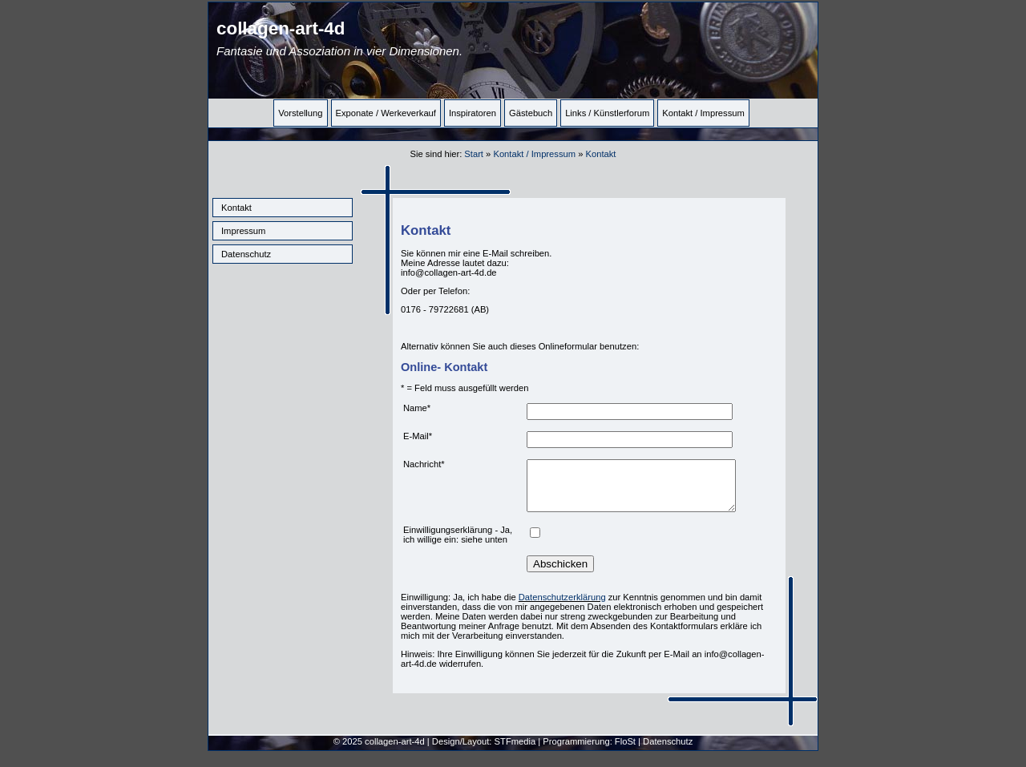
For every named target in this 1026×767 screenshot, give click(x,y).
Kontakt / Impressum (703, 113)
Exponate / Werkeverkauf (386, 113)
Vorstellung (300, 113)
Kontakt (236, 207)
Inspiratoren (472, 113)
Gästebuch (530, 113)
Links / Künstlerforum (607, 113)
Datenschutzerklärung (562, 607)
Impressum (243, 231)
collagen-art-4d (339, 38)
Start (473, 154)
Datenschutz (246, 254)
